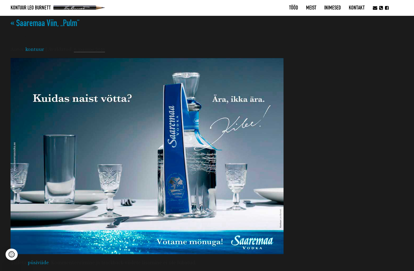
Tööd (293, 8)
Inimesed (332, 8)
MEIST (311, 8)
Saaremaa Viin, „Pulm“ (45, 23)
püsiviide (38, 262)
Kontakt (357, 8)
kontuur (34, 49)
